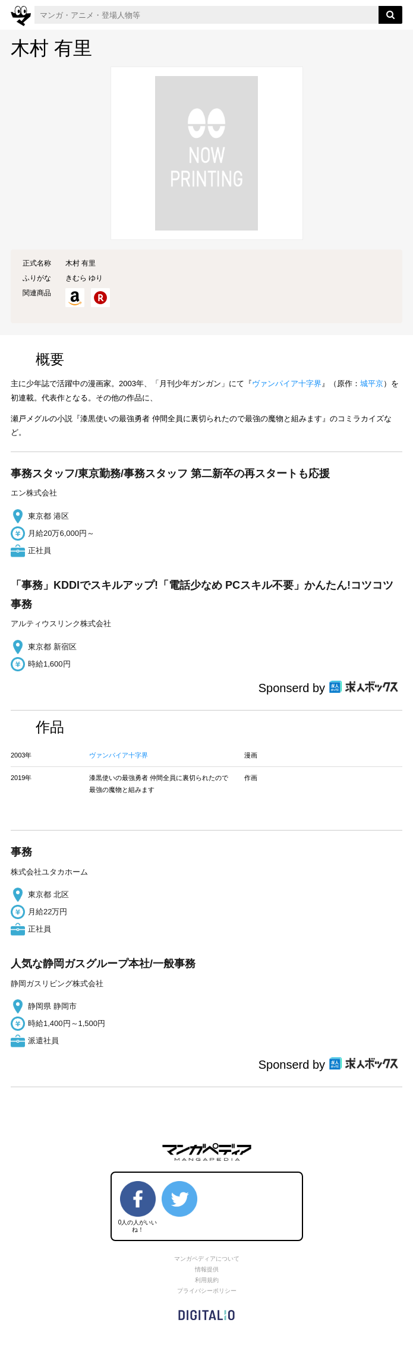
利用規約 (207, 1280)
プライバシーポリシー (207, 1290)
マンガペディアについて (206, 1258)
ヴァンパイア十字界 (286, 383)
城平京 (371, 383)
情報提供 (207, 1269)
